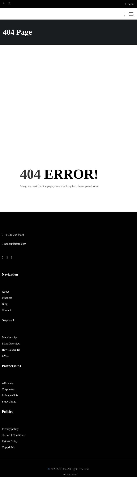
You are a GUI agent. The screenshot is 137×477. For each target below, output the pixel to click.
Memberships (10, 337)
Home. (95, 186)
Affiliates (7, 383)
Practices (7, 297)
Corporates (8, 389)
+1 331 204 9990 (13, 234)
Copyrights (8, 447)
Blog (4, 303)
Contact (6, 310)
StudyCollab (9, 401)
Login (129, 3)
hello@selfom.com (14, 243)
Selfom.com (69, 474)
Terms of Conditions (13, 435)
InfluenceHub (10, 395)
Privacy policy (10, 428)
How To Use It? (11, 349)
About (5, 291)
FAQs (5, 355)
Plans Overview (11, 343)
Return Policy (10, 441)
